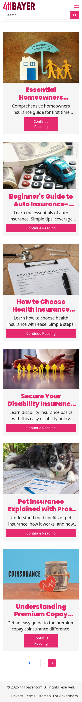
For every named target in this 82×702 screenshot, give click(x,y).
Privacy (17, 695)
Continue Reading (40, 124)
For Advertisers (65, 695)
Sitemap (44, 695)
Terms (30, 695)
